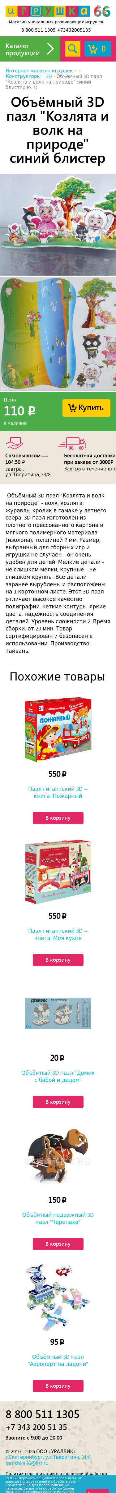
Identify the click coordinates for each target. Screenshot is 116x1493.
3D (49, 76)
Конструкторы (23, 76)
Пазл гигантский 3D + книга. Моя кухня (58, 934)
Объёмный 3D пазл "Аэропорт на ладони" (58, 1360)
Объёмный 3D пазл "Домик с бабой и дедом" (58, 1076)
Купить (91, 407)
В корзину (58, 817)
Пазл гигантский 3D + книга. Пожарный (58, 792)
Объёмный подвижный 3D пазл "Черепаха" (58, 1218)
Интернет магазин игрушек (39, 71)
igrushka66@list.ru (27, 1463)
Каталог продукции (23, 49)
